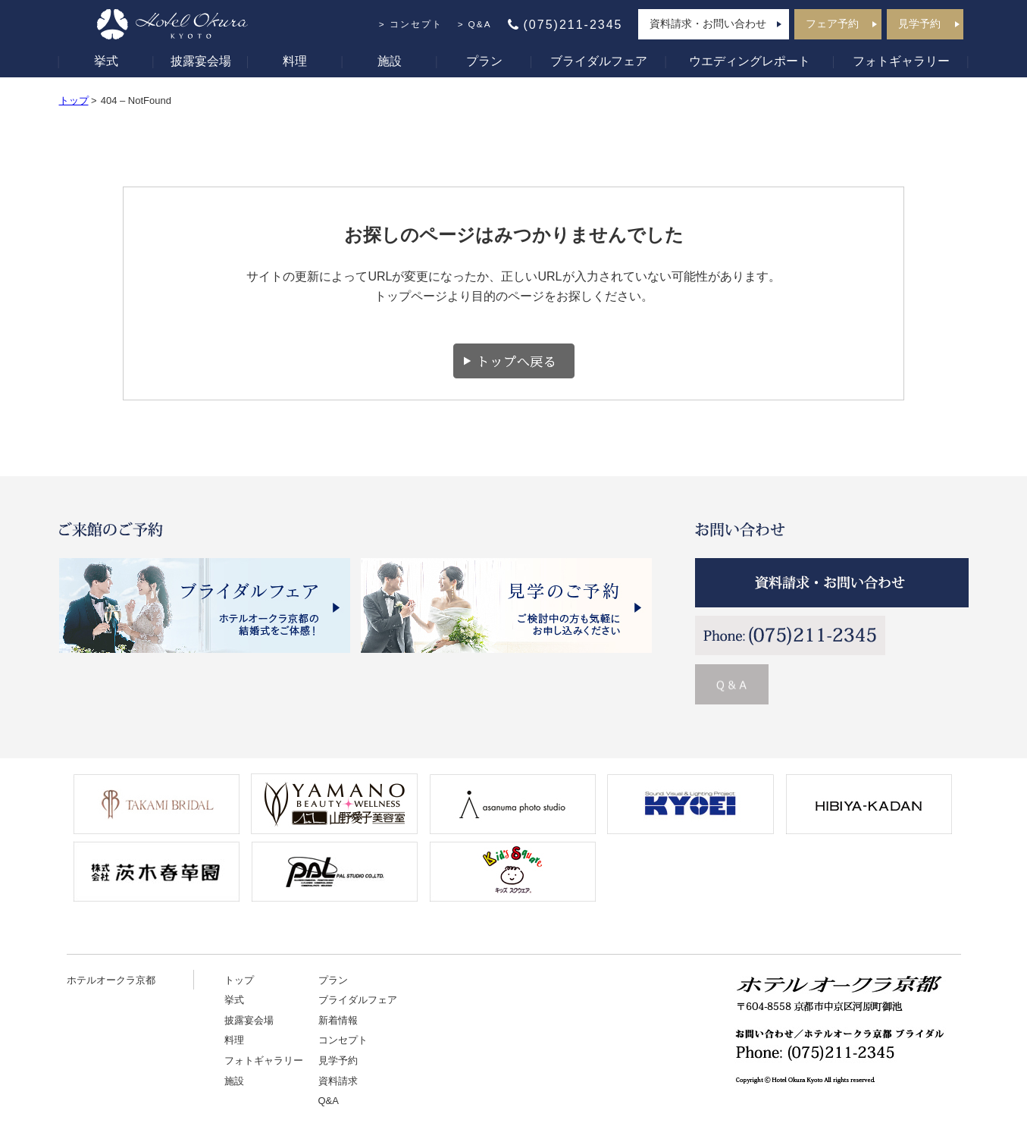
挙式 (106, 61)
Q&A (480, 24)
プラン (484, 61)
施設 (389, 61)
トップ (74, 100)
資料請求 (338, 1081)
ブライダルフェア (598, 61)
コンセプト (416, 24)
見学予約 (919, 24)
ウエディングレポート (749, 61)
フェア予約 (832, 24)
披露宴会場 (201, 61)
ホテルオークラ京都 (111, 980)
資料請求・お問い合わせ (708, 24)
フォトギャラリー (901, 61)
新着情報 (338, 1020)
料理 (295, 61)
